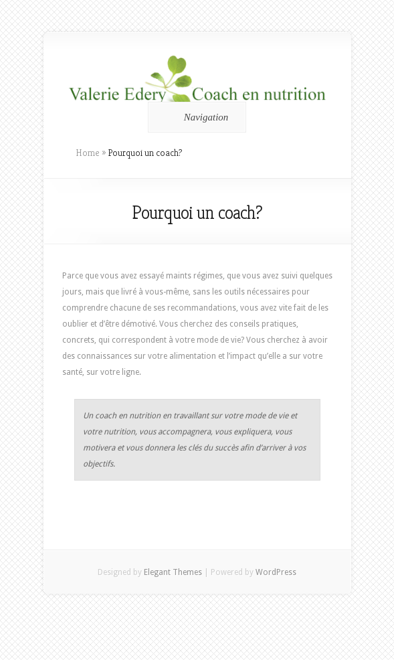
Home (88, 153)
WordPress (276, 572)
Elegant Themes (173, 572)
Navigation (195, 117)
